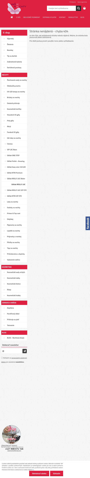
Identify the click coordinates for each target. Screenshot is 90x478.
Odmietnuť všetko (39, 473)
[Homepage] (12, 17)
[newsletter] (25, 351)
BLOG (82, 17)
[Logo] (17, 8)
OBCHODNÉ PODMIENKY (31, 17)
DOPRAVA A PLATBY (49, 17)
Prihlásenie (72, 2)
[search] (78, 8)
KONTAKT (62, 17)
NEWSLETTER (73, 17)
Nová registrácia (82, 2)
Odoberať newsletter (10, 345)
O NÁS (18, 17)
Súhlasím (56, 473)
